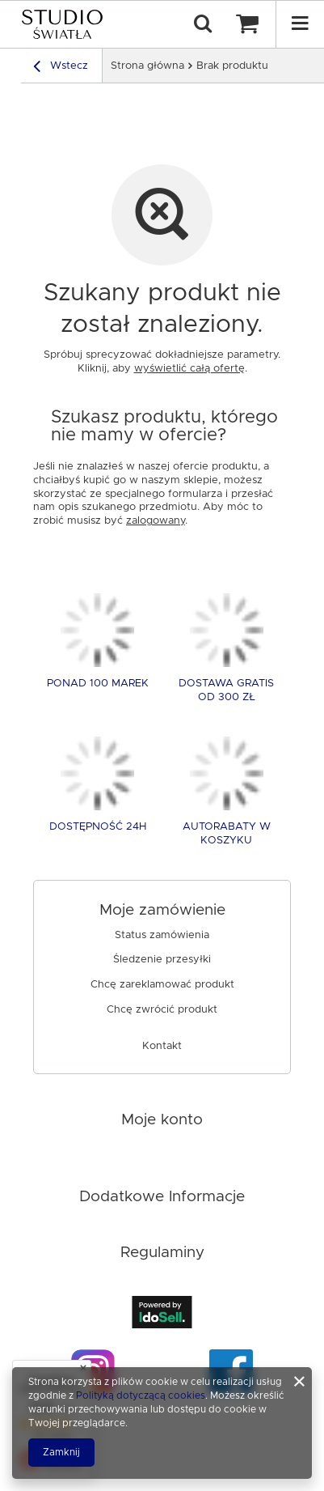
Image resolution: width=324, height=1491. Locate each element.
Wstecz (60, 69)
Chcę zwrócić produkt (162, 1010)
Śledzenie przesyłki (162, 959)
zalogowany (155, 521)
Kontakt (162, 1046)
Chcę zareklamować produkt (162, 984)
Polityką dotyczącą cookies (140, 1395)
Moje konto (162, 1120)
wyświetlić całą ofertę (189, 368)
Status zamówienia (162, 935)
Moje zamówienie (162, 910)
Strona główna (147, 66)
